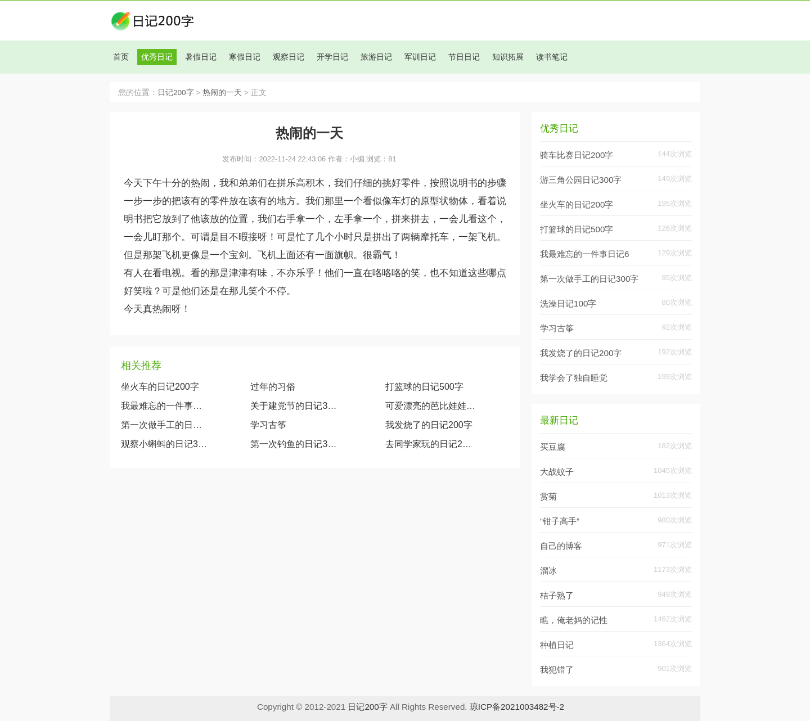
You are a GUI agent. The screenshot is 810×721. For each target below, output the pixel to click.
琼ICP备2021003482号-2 (517, 706)
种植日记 (557, 645)
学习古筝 (268, 425)
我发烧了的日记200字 (428, 425)
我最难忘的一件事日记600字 (164, 406)
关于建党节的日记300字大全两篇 (295, 406)
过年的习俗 (272, 386)
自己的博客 (561, 546)
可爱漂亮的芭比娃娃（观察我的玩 (430, 406)
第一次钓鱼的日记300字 (295, 444)
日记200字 (176, 92)
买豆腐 (552, 447)
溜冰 (548, 570)
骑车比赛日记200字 (576, 155)
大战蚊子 (557, 471)
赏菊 (548, 496)
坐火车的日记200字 (160, 386)
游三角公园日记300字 (581, 179)
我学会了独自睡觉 (574, 377)
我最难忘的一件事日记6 (584, 254)
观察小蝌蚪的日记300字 (164, 444)
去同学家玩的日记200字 (430, 444)
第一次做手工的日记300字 (164, 425)
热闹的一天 (222, 92)
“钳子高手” (559, 521)
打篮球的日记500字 (424, 386)
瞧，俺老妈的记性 (574, 620)
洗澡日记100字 (568, 303)
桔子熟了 (557, 595)
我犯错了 (557, 669)
